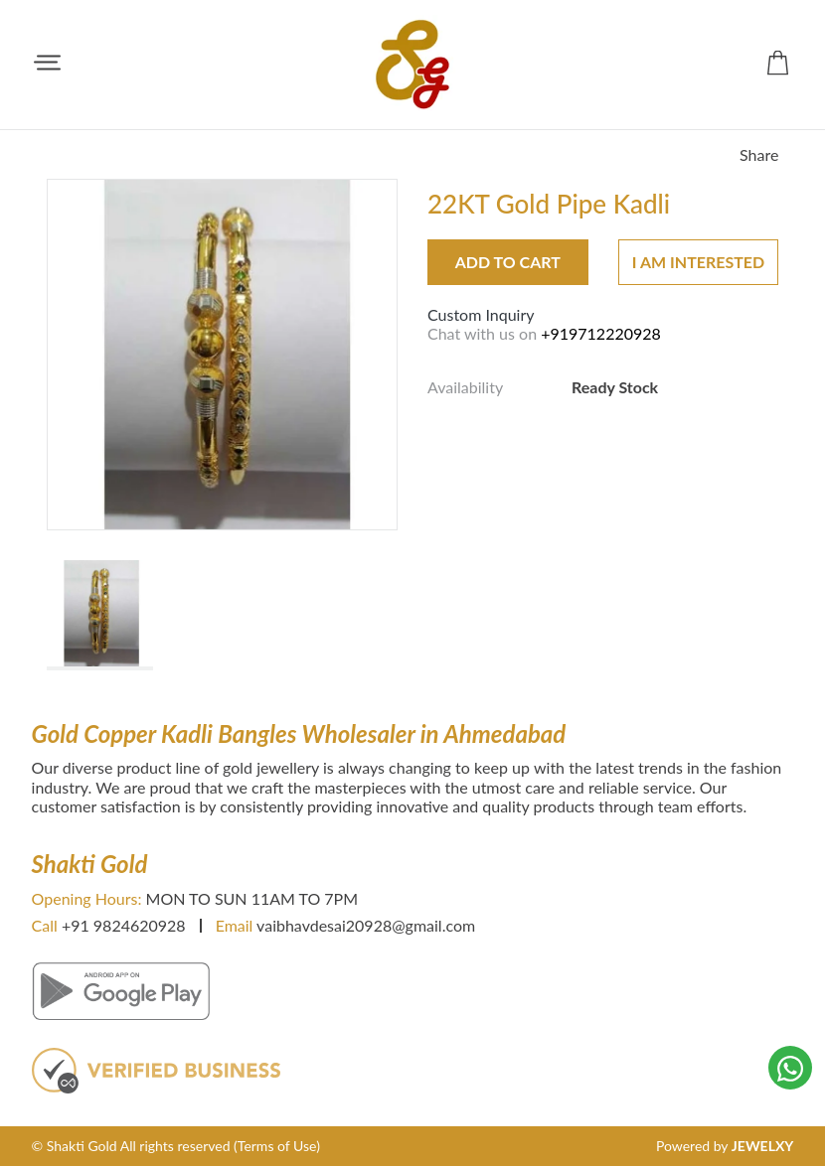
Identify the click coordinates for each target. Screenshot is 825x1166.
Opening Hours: (87, 898)
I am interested (698, 261)
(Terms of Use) (277, 1145)
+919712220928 (601, 333)
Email (234, 925)
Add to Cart (508, 261)
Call (45, 925)
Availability (465, 386)
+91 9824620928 (124, 925)
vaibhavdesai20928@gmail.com (365, 925)
